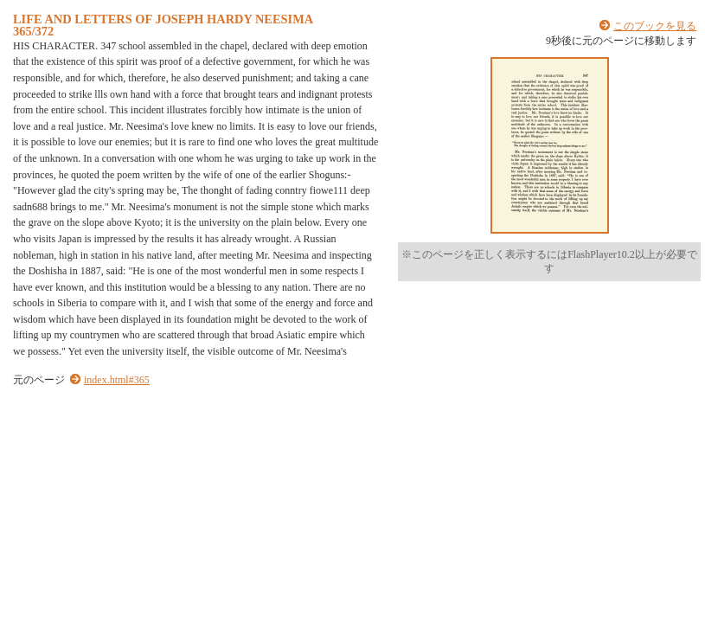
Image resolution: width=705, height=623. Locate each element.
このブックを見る (654, 26)
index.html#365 (117, 380)
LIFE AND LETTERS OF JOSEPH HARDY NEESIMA (163, 19)
